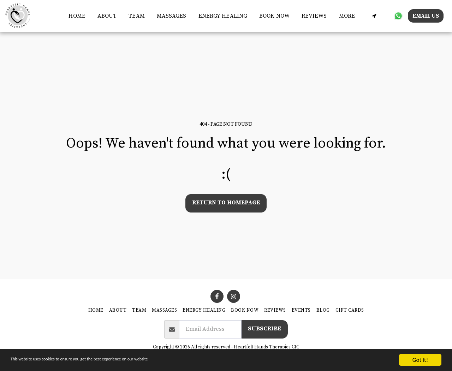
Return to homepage (226, 203)
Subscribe (264, 329)
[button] (374, 16)
